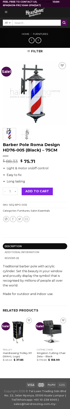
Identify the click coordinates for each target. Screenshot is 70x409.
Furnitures (40, 34)
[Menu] (6, 12)
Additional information (22, 252)
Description (13, 246)
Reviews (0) (12, 258)
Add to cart (37, 191)
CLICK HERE (45, 1)
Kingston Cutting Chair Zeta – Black (51, 355)
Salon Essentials (40, 210)
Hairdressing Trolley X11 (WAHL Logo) (17, 355)
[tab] (35, 246)
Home (25, 34)
